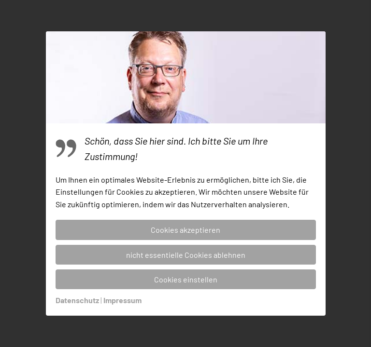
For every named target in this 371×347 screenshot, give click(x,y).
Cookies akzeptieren (185, 229)
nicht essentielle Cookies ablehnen (185, 254)
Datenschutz (77, 300)
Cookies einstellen (185, 279)
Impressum (122, 300)
